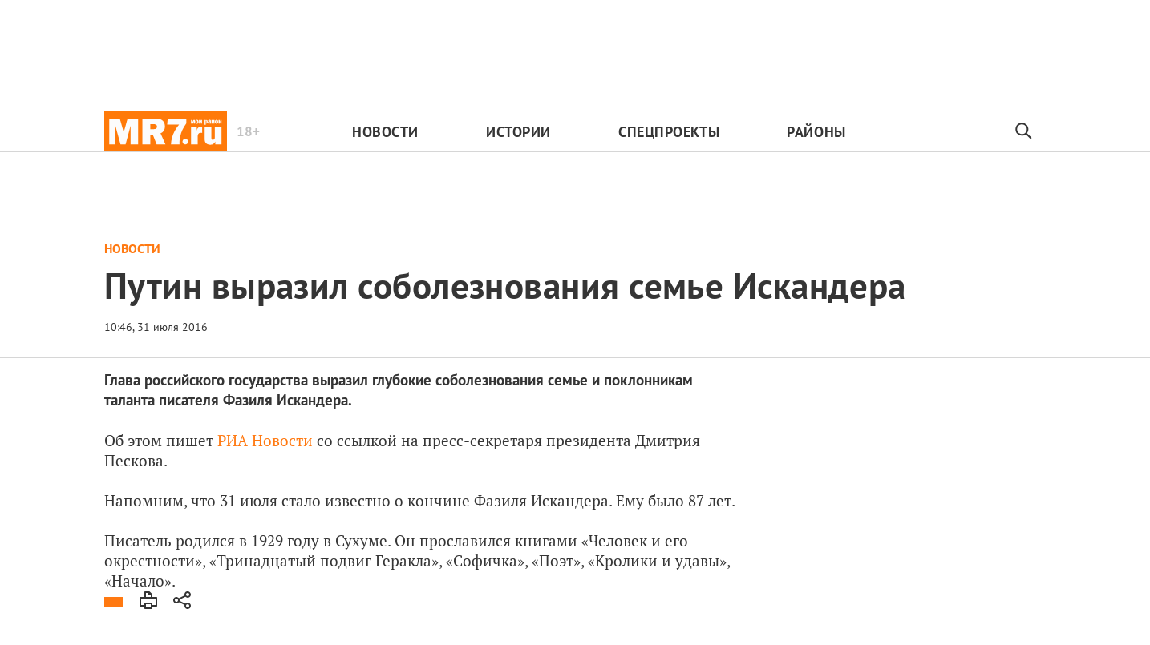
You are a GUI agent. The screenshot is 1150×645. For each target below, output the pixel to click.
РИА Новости (263, 440)
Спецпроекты (668, 132)
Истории (518, 132)
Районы (816, 132)
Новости (385, 132)
